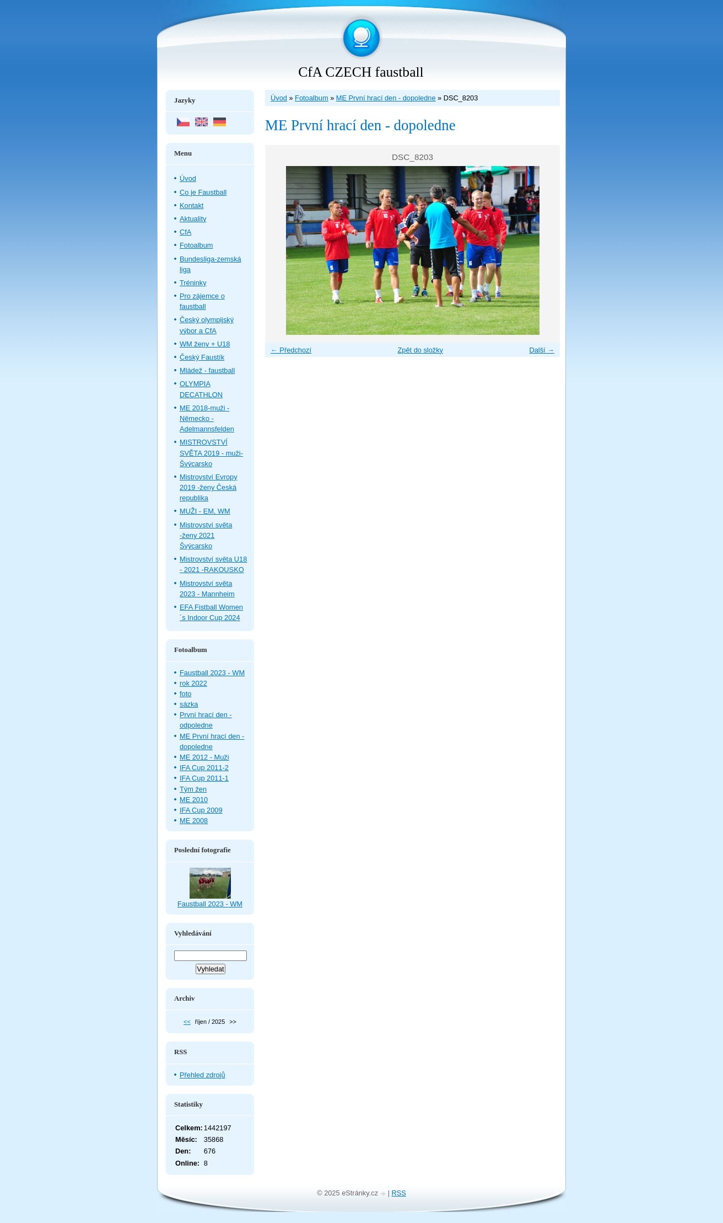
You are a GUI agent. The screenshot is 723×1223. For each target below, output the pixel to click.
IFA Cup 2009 (201, 810)
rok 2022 (193, 683)
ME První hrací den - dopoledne (386, 98)
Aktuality (193, 219)
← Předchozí (291, 350)
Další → (541, 350)
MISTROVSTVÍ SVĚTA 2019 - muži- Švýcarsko (211, 452)
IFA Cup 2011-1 (204, 778)
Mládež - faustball (207, 370)
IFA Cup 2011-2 (204, 767)
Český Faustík (202, 357)
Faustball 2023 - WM (212, 673)
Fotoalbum (311, 98)
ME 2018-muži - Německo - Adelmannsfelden (207, 418)
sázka (189, 704)
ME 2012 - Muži (204, 757)
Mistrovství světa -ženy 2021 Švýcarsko (206, 535)
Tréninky (193, 283)
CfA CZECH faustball (360, 72)
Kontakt (191, 205)
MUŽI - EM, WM (205, 511)
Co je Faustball (203, 192)
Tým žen (193, 789)
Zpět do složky (420, 350)
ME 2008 (194, 820)
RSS (399, 1193)
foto (185, 694)
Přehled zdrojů (202, 1075)
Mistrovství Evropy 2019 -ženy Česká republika (209, 487)
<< (187, 1021)
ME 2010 (194, 799)
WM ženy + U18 (205, 344)
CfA (185, 232)
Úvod (279, 98)
